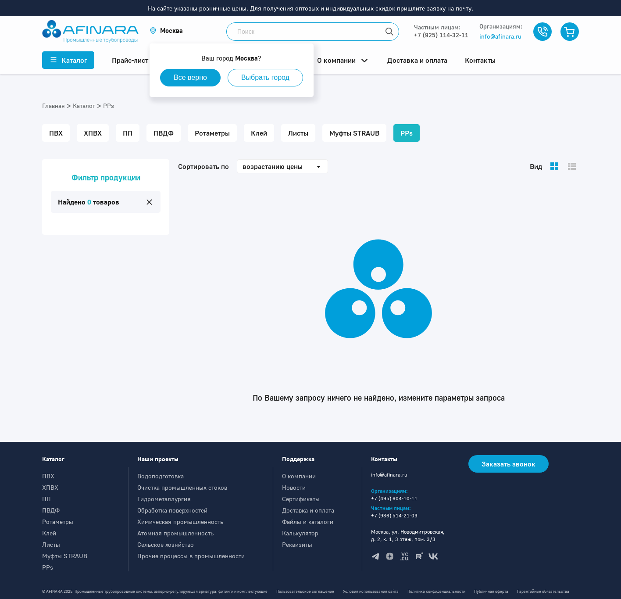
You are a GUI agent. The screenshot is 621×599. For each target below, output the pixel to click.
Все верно (190, 77)
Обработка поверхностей (172, 510)
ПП (46, 498)
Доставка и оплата (308, 510)
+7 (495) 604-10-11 (394, 498)
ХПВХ (50, 487)
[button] (166, 30)
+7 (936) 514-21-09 (394, 515)
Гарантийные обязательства (543, 591)
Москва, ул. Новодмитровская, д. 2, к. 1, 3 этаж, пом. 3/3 (408, 535)
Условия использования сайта (371, 591)
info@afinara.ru (500, 36)
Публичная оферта (491, 591)
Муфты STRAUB (64, 556)
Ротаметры (57, 521)
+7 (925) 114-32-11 (441, 35)
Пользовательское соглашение (305, 591)
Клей (49, 533)
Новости (294, 487)
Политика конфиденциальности (436, 591)
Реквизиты (297, 544)
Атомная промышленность (175, 533)
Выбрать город (265, 77)
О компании (299, 476)
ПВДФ (51, 510)
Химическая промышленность (180, 521)
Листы (51, 544)
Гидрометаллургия (164, 498)
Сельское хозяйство (165, 544)
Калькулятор (300, 533)
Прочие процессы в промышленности (191, 556)
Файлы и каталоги (307, 521)
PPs (47, 567)
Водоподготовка (160, 476)
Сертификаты (301, 498)
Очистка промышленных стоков (182, 487)
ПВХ (48, 476)
